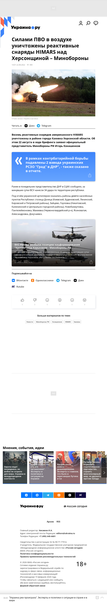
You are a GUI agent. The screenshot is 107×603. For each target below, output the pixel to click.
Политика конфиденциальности (37, 553)
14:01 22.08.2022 (18, 65)
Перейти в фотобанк (31, 119)
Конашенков (57, 322)
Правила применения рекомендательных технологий (48, 556)
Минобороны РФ (42, 322)
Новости (29, 322)
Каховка (77, 322)
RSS (58, 521)
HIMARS (68, 322)
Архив (50, 521)
